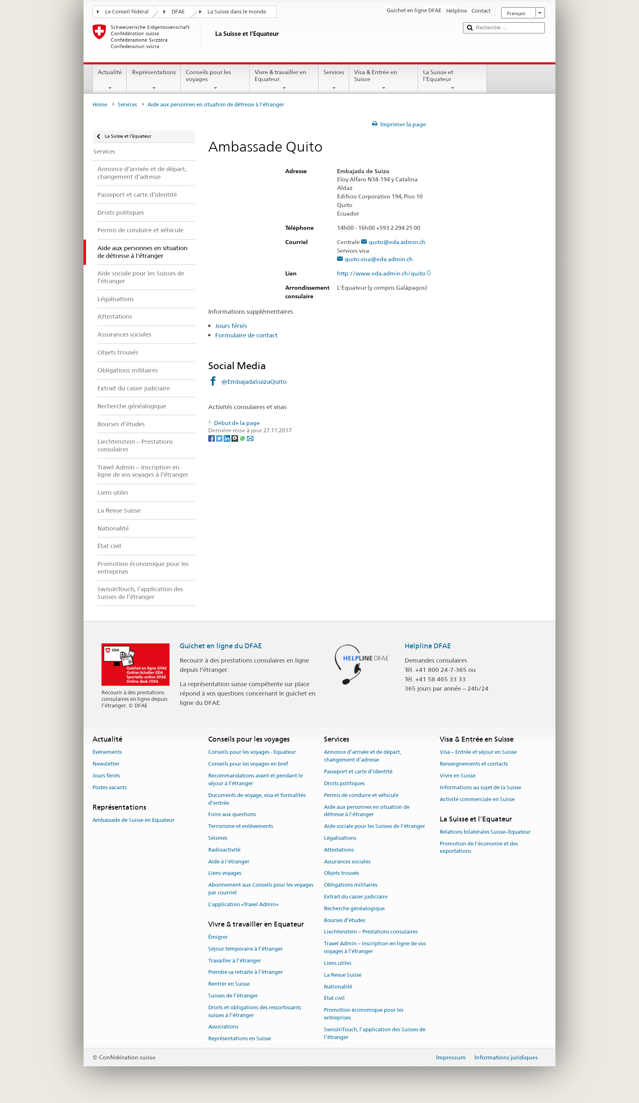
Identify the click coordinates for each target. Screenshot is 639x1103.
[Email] (250, 438)
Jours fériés (231, 326)
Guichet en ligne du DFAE (221, 646)
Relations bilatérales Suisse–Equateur (485, 832)
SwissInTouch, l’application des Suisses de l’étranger (374, 1033)
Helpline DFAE (428, 646)
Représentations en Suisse (239, 1038)
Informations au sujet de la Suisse (480, 787)
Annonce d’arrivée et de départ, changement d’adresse (362, 756)
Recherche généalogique (354, 908)
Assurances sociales (347, 862)
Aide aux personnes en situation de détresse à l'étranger (367, 811)
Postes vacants (110, 787)
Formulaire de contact (246, 335)
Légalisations (340, 838)
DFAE (178, 12)
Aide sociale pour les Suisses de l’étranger (374, 826)
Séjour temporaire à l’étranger (245, 949)
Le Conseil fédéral (127, 12)
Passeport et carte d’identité (358, 771)
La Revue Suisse (342, 975)
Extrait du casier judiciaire (356, 897)
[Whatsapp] (243, 438)
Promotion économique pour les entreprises (363, 1014)
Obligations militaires (350, 885)
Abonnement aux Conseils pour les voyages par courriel (260, 889)
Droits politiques (344, 783)
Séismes (217, 838)
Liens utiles (337, 963)
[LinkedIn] (227, 438)
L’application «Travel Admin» (243, 904)
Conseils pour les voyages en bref (248, 764)
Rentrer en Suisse (229, 984)
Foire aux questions (232, 815)
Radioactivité (224, 850)
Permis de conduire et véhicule (361, 795)
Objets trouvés (341, 873)
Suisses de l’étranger (233, 996)
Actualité (109, 80)
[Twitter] (220, 438)
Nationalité (338, 987)
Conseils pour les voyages (215, 80)
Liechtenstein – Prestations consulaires (371, 932)
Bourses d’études (344, 920)
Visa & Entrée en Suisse (384, 80)
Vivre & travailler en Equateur (284, 80)
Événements (107, 752)
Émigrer (218, 937)
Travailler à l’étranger (234, 961)
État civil (334, 998)
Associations (223, 1027)
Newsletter (106, 764)
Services (334, 80)
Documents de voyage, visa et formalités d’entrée (257, 799)
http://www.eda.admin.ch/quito (385, 274)
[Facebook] (212, 438)
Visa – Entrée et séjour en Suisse (478, 752)
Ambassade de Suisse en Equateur (133, 820)
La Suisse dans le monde (236, 12)
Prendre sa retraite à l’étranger (245, 972)
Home (100, 104)
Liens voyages (224, 873)
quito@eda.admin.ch (397, 242)
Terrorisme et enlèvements (240, 826)
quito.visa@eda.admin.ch (379, 259)
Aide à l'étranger (228, 862)
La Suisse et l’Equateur (453, 80)
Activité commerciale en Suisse (477, 799)
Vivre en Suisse (458, 776)
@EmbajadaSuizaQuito (253, 381)
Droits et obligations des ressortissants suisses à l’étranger (254, 1011)
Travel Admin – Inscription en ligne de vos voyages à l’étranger (375, 948)
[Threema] (235, 438)
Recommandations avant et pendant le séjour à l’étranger (255, 779)
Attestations (339, 850)
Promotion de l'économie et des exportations (479, 847)
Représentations (153, 80)
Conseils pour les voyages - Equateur (252, 752)
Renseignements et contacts (474, 764)
